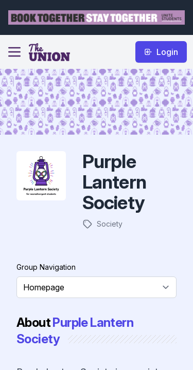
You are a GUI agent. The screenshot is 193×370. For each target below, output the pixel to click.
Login (161, 52)
